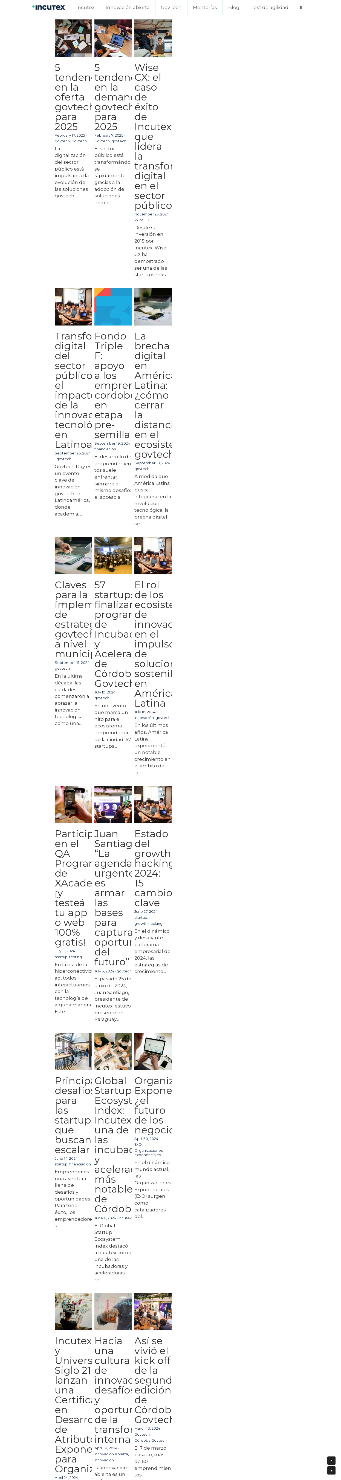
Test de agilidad (269, 7)
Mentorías (205, 7)
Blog (233, 7)
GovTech (171, 7)
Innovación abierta (128, 7)
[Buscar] (301, 7)
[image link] (48, 7)
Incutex (85, 7)
